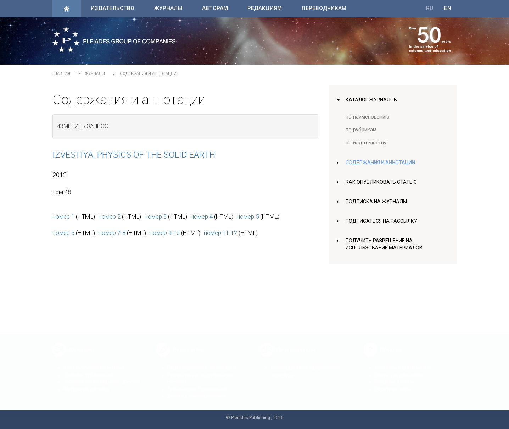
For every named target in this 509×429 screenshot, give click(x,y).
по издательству (366, 142)
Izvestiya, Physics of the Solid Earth (133, 155)
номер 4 (202, 216)
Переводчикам (324, 8)
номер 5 (248, 216)
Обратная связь (393, 383)
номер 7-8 (112, 232)
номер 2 (110, 216)
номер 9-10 (165, 232)
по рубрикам (361, 129)
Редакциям (264, 8)
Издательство (112, 8)
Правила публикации (88, 369)
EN (447, 8)
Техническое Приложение (197, 383)
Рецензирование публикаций (201, 362)
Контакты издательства (402, 362)
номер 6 (63, 232)
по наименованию (368, 117)
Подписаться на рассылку (383, 221)
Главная (61, 73)
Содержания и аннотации (382, 162)
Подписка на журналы (377, 201)
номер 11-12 (220, 232)
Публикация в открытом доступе (101, 376)
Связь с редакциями (398, 369)
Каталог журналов (372, 100)
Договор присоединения (196, 390)
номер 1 (63, 216)
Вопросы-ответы (394, 376)
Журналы (168, 8)
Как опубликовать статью (382, 182)
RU (429, 8)
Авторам (215, 8)
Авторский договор (86, 383)
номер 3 (156, 216)
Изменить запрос (82, 126)
